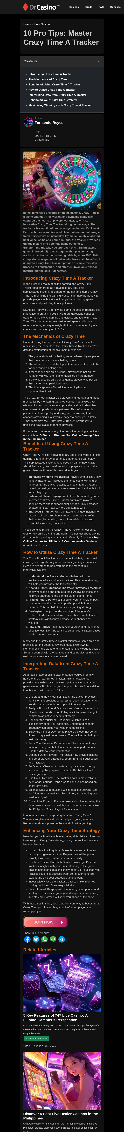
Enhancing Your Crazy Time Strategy (53, 100)
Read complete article (36, 1038)
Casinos (74, 7)
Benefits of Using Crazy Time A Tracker (54, 84)
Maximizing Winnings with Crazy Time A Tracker (60, 105)
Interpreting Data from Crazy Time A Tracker (57, 95)
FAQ (101, 7)
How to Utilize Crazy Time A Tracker (52, 89)
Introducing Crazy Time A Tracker (51, 74)
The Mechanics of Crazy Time (48, 79)
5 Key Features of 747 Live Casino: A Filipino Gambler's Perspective (55, 1017)
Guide (88, 7)
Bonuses (115, 7)
